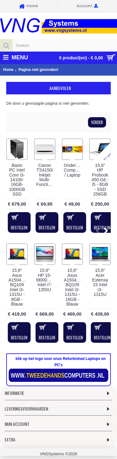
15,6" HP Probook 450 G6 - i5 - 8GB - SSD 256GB (99, 180)
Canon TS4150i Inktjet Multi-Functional (46, 175)
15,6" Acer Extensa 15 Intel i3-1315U (100, 282)
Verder (97, 122)
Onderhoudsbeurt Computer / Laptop (73, 170)
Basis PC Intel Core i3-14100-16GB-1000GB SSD (17, 180)
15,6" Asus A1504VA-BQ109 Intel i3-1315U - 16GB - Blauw (73, 287)
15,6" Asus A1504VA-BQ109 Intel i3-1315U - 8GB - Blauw (18, 287)
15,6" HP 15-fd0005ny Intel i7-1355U (45, 280)
